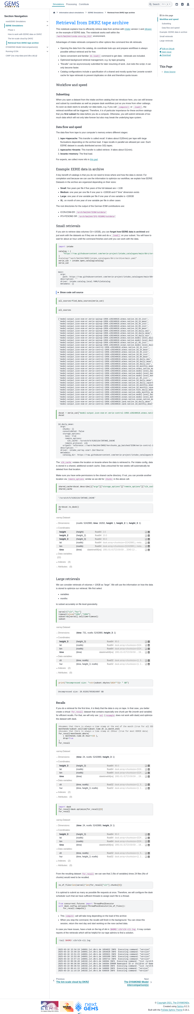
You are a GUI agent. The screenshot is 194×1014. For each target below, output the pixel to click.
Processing (71, 4)
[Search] (160, 4)
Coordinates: (64, 528)
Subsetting (166, 24)
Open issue (166, 52)
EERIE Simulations (14, 26)
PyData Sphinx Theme (172, 1010)
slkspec (148, 29)
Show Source (170, 72)
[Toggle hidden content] (105, 292)
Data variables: (64, 556)
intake (127, 29)
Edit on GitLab (167, 49)
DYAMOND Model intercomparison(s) (22, 47)
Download (165, 55)
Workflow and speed (169, 19)
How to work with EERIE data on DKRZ (25, 34)
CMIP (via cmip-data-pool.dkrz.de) (20, 56)
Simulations (58, 4)
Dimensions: (64, 523)
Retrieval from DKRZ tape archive (23, 43)
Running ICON (12, 51)
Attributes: (65, 566)
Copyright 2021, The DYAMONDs (173, 1003)
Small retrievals (166, 36)
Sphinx (180, 1006)
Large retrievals (166, 41)
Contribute (84, 4)
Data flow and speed (170, 28)
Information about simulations (71, 13)
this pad (94, 159)
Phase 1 (11, 30)
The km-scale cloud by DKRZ (20, 38)
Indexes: (64, 562)
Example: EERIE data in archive (173, 32)
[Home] (54, 12)
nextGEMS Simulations (16, 21)
